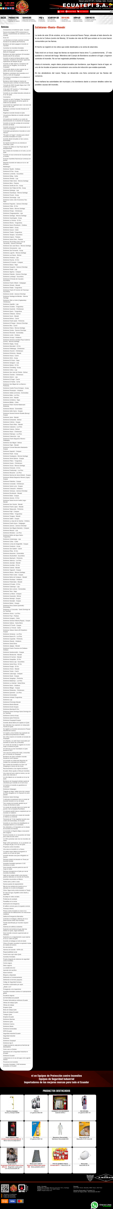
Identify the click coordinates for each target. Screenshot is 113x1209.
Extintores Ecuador (9, 1055)
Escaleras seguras (8, 995)
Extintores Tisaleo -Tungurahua (12, 232)
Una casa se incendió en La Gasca (13, 849)
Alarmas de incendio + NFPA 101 (13, 949)
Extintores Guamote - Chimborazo (13, 309)
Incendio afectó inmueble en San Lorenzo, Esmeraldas (16, 139)
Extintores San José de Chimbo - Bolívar (15, 372)
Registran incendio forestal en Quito (14, 113)
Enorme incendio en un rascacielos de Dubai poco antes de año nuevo (16, 835)
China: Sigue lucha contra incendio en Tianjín (16, 890)
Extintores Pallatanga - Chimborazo (14, 348)
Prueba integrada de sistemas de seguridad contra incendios (16, 960)
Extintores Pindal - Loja (10, 269)
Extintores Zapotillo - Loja (10, 304)
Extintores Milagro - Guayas (11, 688)
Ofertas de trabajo (8, 1005)
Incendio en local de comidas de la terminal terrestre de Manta (16, 124)
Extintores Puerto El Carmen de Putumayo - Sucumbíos (16, 290)
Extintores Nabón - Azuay (10, 227)
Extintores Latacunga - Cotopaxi (12, 673)
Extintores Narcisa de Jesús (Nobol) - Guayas (17, 475)
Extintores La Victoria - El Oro (12, 220)
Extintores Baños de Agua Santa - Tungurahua (13, 536)
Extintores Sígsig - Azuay (10, 344)
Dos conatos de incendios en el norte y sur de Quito (17, 151)
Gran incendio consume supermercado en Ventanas (15, 933)
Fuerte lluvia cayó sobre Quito (12, 954)
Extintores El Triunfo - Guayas (12, 625)
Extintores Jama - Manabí (11, 417)
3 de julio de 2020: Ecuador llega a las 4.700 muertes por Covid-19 (16, 86)
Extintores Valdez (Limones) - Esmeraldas (15, 393)
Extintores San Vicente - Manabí (13, 504)
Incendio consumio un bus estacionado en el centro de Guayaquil (16, 127)
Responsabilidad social (10, 952)
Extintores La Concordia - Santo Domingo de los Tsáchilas (16, 610)
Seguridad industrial (9, 1036)
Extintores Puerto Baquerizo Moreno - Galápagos (14, 439)
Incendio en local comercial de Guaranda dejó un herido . (17, 155)
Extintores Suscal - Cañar (11, 230)
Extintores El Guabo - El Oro (11, 584)
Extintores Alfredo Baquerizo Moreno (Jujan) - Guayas (17, 478)
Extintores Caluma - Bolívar (11, 429)
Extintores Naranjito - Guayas (12, 601)
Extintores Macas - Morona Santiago (14, 572)
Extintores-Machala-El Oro (11, 709)
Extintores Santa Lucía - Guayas (13, 486)
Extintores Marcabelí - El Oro (12, 346)
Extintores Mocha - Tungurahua (12, 223)
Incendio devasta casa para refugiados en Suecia (15, 856)
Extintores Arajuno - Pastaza (11, 237)
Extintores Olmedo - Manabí (11, 285)
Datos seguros (7, 965)
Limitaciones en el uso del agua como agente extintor (16, 1058)
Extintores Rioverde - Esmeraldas (13, 333)
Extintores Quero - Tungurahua (12, 311)
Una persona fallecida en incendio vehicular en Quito (16, 116)
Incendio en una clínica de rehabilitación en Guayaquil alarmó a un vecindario (16, 824)
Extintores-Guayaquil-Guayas (12, 720)
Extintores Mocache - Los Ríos (12, 473)
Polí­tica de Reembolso (9, 1197)
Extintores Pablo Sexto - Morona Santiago (15, 181)
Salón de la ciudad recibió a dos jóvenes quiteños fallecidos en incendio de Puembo (16, 876)
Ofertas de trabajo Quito (10, 1002)
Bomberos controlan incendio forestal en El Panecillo (16, 109)
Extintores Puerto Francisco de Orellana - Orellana (15, 649)
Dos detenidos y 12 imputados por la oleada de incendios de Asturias (16, 827)
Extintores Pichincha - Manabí (12, 353)
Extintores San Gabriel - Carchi (12, 548)
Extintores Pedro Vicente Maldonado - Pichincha (14, 405)
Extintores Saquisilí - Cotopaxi (12, 451)
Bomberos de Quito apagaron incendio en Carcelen (15, 44)
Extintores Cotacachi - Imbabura (12, 488)
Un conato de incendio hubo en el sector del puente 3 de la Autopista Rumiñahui (16, 808)
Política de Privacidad (9, 1195)
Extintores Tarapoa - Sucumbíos (12, 234)
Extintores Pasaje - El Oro (11, 666)
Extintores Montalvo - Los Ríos (12, 533)
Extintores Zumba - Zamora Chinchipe (14, 330)
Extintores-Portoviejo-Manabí (12, 702)
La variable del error (9, 968)
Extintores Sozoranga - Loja (11, 197)
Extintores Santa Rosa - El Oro (12, 664)
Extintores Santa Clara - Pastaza (13, 239)
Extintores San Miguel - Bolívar (12, 442)
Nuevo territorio (7, 972)
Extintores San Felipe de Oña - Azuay (14, 188)
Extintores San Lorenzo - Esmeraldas (14, 589)
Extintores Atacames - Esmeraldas (13, 553)
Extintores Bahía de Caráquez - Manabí (15, 577)
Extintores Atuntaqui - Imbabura (12, 579)
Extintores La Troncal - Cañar (12, 628)
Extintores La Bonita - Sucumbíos (13, 174)
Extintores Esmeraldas (10, 695)
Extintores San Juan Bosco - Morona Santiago (17, 246)
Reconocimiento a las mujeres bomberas (15, 768)
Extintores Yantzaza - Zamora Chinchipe (15, 491)
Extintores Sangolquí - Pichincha (13, 678)
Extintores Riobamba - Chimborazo (13, 690)
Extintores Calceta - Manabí (11, 567)
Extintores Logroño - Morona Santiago (14, 253)
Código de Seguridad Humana (12, 982)
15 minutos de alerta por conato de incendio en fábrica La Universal (16, 816)
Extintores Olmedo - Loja (10, 178)
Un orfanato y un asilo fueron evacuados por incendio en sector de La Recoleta (16, 741)
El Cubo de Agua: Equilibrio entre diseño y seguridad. (16, 893)
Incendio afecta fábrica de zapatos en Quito (16, 722)
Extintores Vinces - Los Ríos (11, 613)
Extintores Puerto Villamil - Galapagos (14, 283)
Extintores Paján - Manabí (11, 445)
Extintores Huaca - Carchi (11, 355)
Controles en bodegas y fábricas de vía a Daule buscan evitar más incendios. (15, 919)
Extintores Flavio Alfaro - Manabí (13, 424)
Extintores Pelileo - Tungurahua (12, 514)
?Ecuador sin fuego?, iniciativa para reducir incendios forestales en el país (16, 135)
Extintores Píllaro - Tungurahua (12, 461)
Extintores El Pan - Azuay (10, 171)
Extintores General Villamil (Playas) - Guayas (16, 620)
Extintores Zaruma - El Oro (11, 498)
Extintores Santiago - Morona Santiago (14, 215)
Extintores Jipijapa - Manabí (11, 646)
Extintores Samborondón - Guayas (13, 652)
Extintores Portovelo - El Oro (11, 468)
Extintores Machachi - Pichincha (12, 558)
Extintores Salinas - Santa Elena (13, 623)
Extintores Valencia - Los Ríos (12, 560)
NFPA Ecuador (7, 1031)
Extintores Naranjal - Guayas (11, 598)
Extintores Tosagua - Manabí (11, 516)
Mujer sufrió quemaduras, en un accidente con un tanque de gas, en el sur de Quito (17, 843)
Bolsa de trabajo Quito (10, 1010)
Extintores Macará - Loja (10, 530)
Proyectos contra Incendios (11, 847)
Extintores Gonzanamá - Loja (12, 248)
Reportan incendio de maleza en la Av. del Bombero (15, 163)
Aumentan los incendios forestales (13, 48)
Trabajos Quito (7, 1014)
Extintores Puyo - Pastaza (11, 616)
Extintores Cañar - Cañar (10, 541)
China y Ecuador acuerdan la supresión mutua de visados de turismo (17, 944)
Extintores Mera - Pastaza (11, 183)
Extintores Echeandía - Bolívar (12, 420)
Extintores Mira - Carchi (10, 325)
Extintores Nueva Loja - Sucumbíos (13, 662)
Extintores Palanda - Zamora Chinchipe (15, 274)
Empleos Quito (7, 1007)
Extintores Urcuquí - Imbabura (12, 337)
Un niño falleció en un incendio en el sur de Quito (16, 778)
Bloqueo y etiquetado (9, 975)
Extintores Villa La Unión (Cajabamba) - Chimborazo (15, 301)
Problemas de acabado (10, 899)
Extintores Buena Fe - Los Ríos (12, 636)
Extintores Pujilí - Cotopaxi (11, 511)
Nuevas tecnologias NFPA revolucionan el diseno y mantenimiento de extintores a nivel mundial (16, 33)
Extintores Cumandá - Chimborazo (13, 484)
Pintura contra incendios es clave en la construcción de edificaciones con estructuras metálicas (17, 912)
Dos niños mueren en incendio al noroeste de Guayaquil (17, 737)
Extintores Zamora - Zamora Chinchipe (15, 526)
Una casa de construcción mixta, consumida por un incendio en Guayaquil (16, 753)
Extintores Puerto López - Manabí (13, 507)
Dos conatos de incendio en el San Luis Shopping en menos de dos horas (15, 765)
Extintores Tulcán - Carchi (11, 671)
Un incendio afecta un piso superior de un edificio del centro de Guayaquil (15, 70)
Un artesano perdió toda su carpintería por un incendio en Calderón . (17, 812)
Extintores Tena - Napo (10, 591)
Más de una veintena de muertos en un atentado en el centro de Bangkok (15, 887)
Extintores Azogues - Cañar (11, 618)
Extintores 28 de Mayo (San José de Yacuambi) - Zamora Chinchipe (14, 242)
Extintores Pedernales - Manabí (12, 582)
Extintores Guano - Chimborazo (12, 463)
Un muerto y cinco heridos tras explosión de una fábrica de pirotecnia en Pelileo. (16, 733)
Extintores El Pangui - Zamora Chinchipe (15, 323)
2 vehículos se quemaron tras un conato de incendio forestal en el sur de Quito (16, 800)
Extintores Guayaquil (9, 1040)
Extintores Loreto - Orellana (11, 335)
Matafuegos (6, 166)
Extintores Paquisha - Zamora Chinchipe (15, 204)
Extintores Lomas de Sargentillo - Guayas (15, 544)
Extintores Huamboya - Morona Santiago (15, 193)
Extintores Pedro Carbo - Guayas (13, 575)
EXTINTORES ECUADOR (11, 998)
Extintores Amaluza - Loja (11, 257)
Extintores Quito (8, 1021)
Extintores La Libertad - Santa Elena (14, 683)
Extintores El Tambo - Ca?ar (11, 382)
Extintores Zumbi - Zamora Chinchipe (14, 294)
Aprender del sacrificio (10, 970)
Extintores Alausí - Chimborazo (12, 431)
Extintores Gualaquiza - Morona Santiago (15, 456)
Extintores (6, 1038)
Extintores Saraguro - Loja (11, 363)
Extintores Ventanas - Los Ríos (12, 634)
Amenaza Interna (8, 908)
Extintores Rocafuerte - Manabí (12, 493)
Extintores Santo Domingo (11, 797)
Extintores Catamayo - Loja (11, 586)
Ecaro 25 (6, 38)
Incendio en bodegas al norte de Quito (14, 941)
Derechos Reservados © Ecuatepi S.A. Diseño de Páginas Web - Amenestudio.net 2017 (86, 1191)
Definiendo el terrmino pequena (12, 980)
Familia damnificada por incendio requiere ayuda (15, 923)
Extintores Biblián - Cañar (11, 402)
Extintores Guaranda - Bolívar (12, 596)
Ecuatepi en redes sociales (11, 896)
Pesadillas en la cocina (10, 901)
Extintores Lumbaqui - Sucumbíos (13, 276)
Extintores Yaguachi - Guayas (12, 570)
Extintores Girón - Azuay (10, 358)
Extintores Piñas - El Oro (10, 551)
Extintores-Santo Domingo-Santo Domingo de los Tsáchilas (17, 712)
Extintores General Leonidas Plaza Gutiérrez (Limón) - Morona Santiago (16, 340)
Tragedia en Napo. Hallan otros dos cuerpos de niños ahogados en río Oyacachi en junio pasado (16, 793)
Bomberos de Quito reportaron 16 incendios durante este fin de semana (16, 55)
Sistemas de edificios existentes (12, 927)
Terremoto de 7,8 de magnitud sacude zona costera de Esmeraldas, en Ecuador (16, 820)
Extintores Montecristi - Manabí (12, 654)
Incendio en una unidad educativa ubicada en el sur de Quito (17, 93)
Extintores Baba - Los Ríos (11, 395)
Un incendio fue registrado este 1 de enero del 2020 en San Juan (17, 105)
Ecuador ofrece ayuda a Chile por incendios (16, 771)
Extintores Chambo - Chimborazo (13, 374)
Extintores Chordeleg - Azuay (12, 367)
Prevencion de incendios (10, 1062)
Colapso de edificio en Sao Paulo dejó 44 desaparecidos (15, 147)
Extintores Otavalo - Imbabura (12, 641)
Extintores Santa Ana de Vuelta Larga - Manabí (15, 501)
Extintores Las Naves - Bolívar (12, 255)
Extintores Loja (7, 700)
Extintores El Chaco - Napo (11, 360)
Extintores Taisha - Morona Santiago (14, 208)
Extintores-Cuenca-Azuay (11, 715)
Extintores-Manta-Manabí (10, 704)
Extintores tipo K (8, 1043)
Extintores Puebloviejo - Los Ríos (13, 470)
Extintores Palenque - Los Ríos (12, 434)
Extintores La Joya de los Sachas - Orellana (16, 521)
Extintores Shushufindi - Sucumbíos (14, 556)
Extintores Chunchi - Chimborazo (13, 351)
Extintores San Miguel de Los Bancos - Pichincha (15, 385)
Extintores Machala (9, 1019)
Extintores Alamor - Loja (10, 377)
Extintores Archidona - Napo (11, 400)
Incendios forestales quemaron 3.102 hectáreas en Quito (14, 864)
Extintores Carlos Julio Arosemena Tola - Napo (15, 200)
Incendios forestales (9, 957)
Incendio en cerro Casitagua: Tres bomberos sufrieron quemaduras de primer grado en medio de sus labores (16, 101)
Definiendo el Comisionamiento (12, 977)
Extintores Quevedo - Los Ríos (12, 692)
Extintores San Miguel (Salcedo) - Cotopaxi (16, 528)
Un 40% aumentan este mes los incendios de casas (16, 839)
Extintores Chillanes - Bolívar (12, 314)
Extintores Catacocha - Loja (11, 436)
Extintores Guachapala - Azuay (12, 218)
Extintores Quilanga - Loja (11, 190)
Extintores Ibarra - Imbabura (11, 685)
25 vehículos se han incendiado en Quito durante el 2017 (15, 749)
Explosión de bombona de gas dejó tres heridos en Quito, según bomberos (15, 929)
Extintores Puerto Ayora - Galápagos (14, 523)
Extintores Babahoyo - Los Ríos (12, 681)
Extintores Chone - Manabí (11, 669)
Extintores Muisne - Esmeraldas (12, 408)
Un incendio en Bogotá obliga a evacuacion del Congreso (16, 831)
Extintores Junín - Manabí (11, 397)
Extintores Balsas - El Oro (11, 365)
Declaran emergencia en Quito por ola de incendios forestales (15, 872)
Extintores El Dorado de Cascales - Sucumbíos (13, 279)
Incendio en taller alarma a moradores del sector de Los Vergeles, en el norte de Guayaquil (15, 65)
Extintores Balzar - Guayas (11, 603)
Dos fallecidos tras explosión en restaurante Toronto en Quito (16, 725)
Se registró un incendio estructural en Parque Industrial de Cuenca (16, 729)
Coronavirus (7, 97)
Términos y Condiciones (10, 1194)
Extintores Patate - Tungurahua (12, 287)
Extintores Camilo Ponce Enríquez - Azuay (16, 388)
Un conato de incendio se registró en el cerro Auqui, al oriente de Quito (16, 745)
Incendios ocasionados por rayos (13, 984)
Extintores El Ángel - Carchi (11, 379)
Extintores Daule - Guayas (11, 676)
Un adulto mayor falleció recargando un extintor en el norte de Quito (15, 852)
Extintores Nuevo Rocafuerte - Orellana (15, 225)
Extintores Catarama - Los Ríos (12, 427)
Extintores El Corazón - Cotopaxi (13, 262)
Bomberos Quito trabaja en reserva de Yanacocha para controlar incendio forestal (16, 82)
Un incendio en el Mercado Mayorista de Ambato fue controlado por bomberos (15, 761)
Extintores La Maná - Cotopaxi (12, 594)
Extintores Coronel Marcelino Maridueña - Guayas (15, 448)
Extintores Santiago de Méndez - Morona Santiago (15, 297)
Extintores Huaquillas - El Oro (12, 659)
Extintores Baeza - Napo (10, 265)
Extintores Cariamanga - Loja (12, 539)
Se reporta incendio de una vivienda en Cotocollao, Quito (15, 143)
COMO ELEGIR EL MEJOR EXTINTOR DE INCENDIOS (16, 1046)
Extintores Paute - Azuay (10, 454)
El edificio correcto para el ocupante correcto (16, 906)
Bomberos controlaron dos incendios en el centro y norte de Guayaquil (15, 74)
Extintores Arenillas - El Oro (11, 565)
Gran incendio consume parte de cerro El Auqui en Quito (15, 868)
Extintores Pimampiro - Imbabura (13, 390)
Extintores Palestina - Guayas (12, 481)
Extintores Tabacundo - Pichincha (13, 509)
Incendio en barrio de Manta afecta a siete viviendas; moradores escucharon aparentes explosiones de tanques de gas (16, 60)
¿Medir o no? (7, 987)
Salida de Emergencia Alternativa (13, 916)
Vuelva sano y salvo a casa (11, 881)
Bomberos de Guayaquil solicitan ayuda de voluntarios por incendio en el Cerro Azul (16, 782)
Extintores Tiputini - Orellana (11, 169)
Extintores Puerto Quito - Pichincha (13, 321)
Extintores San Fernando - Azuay (13, 250)
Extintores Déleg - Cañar (10, 176)
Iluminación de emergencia (11, 904)
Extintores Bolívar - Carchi (11, 318)
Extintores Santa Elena (10, 643)
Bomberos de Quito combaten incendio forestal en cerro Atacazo (15, 757)
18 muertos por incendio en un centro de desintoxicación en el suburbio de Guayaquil (16, 120)
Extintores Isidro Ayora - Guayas (13, 411)
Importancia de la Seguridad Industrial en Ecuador (15, 1052)
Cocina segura (7, 963)
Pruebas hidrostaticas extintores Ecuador (15, 1000)
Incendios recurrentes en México (13, 879)
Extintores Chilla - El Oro (10, 206)
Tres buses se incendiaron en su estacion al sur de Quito (16, 78)
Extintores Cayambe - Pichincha (12, 639)
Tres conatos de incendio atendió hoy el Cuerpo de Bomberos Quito (15, 804)
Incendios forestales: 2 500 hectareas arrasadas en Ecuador (14, 1065)
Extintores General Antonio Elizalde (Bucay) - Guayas (16, 414)
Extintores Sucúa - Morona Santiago (14, 465)
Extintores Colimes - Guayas (11, 422)
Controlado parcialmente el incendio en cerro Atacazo (16, 131)
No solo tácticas (8, 947)
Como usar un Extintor (10, 1049)
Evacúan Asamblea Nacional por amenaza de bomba (17, 159)
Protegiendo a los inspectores (12, 989)
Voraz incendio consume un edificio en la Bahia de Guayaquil (15, 51)
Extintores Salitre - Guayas (11, 518)
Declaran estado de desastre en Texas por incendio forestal (16, 860)
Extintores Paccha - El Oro (11, 260)
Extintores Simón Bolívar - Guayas (13, 458)
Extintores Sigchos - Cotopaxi (12, 272)
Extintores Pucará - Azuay (11, 195)
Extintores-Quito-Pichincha (11, 718)
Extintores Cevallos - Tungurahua (13, 306)
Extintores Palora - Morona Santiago (14, 328)
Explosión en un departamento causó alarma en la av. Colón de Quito (16, 937)
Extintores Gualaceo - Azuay (11, 546)
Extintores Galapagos (9, 789)
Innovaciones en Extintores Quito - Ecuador (16, 30)
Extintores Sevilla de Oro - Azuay (13, 185)
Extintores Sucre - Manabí (11, 316)
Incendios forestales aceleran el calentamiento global (17, 992)
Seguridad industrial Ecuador (12, 1033)
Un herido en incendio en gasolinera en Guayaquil (15, 786)
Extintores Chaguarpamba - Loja (13, 213)
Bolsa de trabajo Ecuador (10, 1012)
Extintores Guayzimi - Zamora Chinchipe (15, 267)
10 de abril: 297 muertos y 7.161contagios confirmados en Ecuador (15, 90)
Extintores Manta (8, 1026)
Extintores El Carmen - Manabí (12, 657)
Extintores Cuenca (8, 1024)
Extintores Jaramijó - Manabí (11, 563)
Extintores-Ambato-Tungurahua (12, 697)
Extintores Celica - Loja (10, 370)
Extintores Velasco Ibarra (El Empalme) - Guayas (15, 631)
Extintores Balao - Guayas (11, 495)
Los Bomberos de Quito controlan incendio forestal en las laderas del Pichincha (16, 40)
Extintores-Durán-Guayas (10, 707)
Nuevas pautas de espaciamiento (13, 884)
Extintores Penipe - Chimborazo (12, 211)
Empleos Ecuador (8, 1017)
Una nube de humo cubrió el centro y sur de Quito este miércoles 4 (16, 774)
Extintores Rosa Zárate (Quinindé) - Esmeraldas (14, 606)
